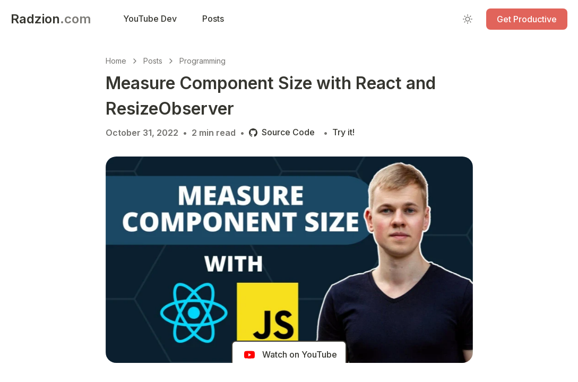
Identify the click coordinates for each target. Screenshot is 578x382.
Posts (152, 60)
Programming (202, 60)
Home (116, 60)
